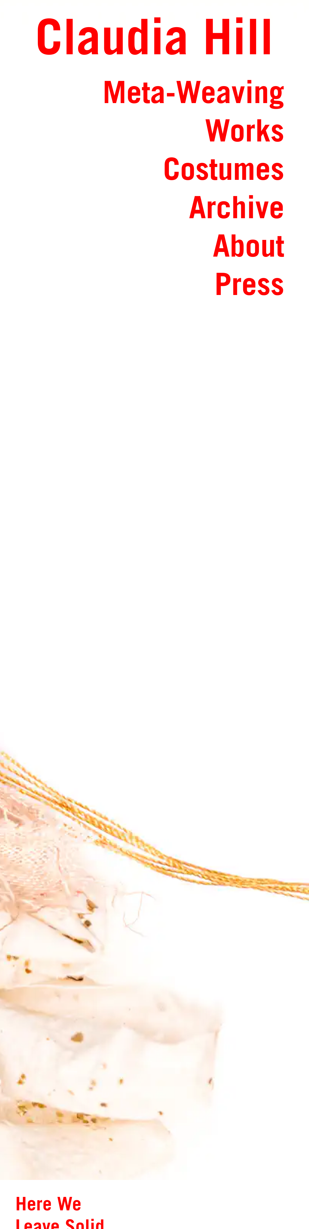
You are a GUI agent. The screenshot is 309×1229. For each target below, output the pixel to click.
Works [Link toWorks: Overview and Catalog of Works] (244, 130)
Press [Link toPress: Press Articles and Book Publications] (249, 283)
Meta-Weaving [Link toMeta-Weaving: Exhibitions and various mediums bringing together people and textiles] (193, 91)
